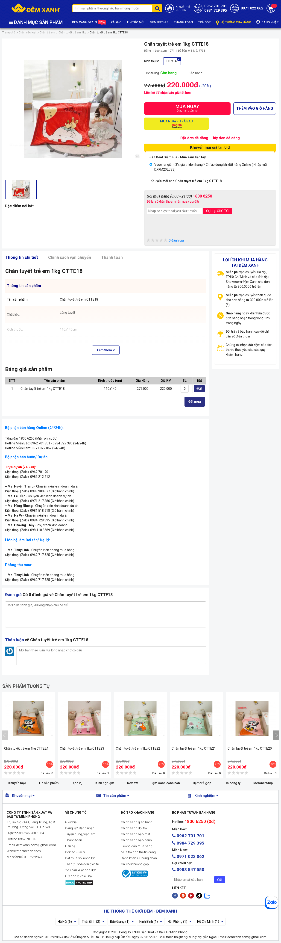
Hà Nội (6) (67, 921)
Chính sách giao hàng (136, 822)
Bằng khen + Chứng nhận (139, 858)
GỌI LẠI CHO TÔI (217, 211)
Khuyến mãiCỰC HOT (183, 8)
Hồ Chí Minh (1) (210, 921)
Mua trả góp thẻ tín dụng (138, 852)
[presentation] (182, 227)
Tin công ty (232, 783)
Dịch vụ (77, 783)
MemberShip (263, 783)
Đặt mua (194, 401)
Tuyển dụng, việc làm (80, 834)
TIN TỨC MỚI (135, 22)
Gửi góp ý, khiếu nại (79, 876)
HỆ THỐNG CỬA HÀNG (233, 22)
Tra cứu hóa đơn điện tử (82, 864)
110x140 (172, 61)
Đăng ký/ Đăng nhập (79, 828)
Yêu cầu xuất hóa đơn (81, 870)
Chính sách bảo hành (136, 840)
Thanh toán (112, 257)
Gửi (219, 880)
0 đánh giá (165, 240)
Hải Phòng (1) (179, 921)
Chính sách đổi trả (134, 828)
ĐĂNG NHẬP (267, 22)
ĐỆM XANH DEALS (88, 22)
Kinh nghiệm (104, 783)
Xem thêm (106, 350)
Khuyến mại (17, 783)
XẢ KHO (116, 22)
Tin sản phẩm (49, 783)
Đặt (199, 388)
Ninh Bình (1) (150, 921)
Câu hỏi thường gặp (135, 864)
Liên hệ (70, 846)
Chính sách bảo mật (135, 834)
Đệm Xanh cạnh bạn (165, 783)
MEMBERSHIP (159, 22)
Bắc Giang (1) (122, 921)
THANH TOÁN (183, 22)
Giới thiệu (71, 822)
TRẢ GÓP (204, 22)
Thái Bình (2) (93, 921)
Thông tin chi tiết (21, 257)
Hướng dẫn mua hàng (136, 846)
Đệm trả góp (202, 783)
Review (132, 783)
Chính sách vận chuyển (69, 257)
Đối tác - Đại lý (75, 852)
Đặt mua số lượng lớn (80, 858)
